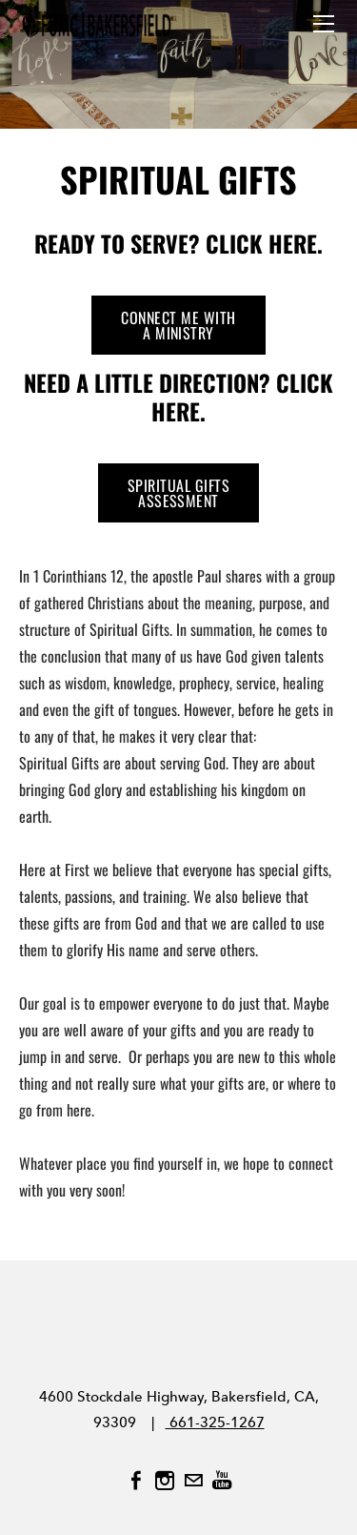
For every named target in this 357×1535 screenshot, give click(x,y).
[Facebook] (136, 1480)
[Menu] (323, 24)
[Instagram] (164, 1480)
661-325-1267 (215, 1422)
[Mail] (193, 1480)
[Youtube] (221, 1480)
